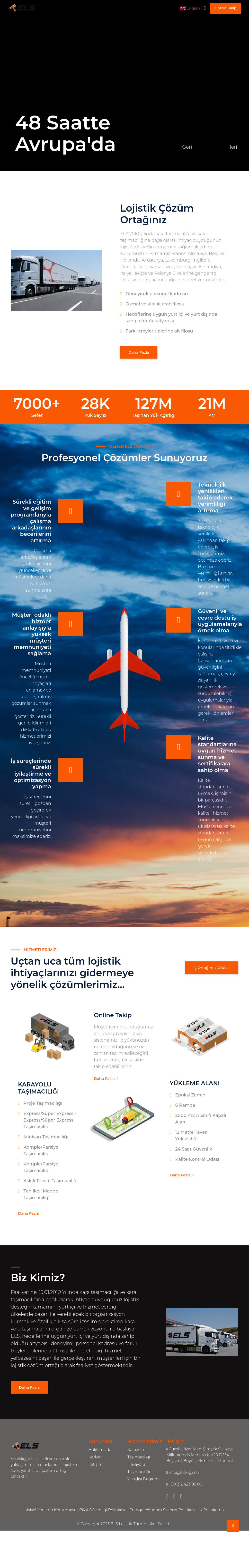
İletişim (96, 1466)
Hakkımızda (100, 1451)
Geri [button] (189, 141)
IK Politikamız (211, 1511)
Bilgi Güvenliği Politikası (102, 1511)
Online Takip (225, 8)
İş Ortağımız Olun (210, 969)
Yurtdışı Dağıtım (143, 1480)
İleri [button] (235, 141)
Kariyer (95, 1458)
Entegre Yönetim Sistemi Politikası (162, 1511)
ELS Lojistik (122, 1525)
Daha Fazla (140, 352)
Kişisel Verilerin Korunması (50, 1511)
